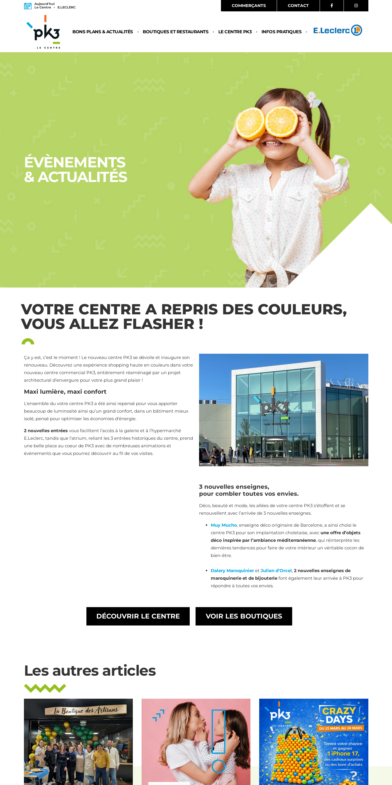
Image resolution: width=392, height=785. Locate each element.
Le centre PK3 (235, 32)
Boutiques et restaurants (175, 32)
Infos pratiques (282, 32)
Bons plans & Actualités (102, 32)
